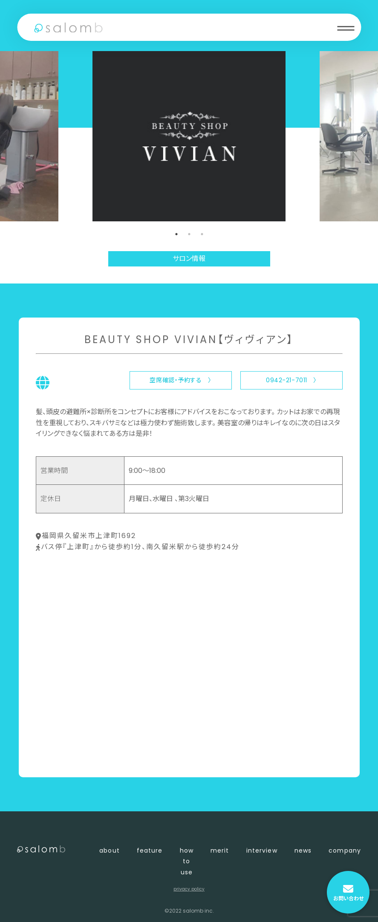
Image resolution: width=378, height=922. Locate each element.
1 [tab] (176, 234)
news (303, 850)
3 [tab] (202, 234)
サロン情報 (189, 258)
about (109, 850)
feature (150, 850)
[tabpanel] (189, 136)
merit (220, 850)
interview (261, 850)
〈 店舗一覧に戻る (64, 757)
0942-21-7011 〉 (291, 380)
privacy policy (189, 889)
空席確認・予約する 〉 (180, 380)
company (345, 850)
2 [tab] (189, 234)
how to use (186, 861)
